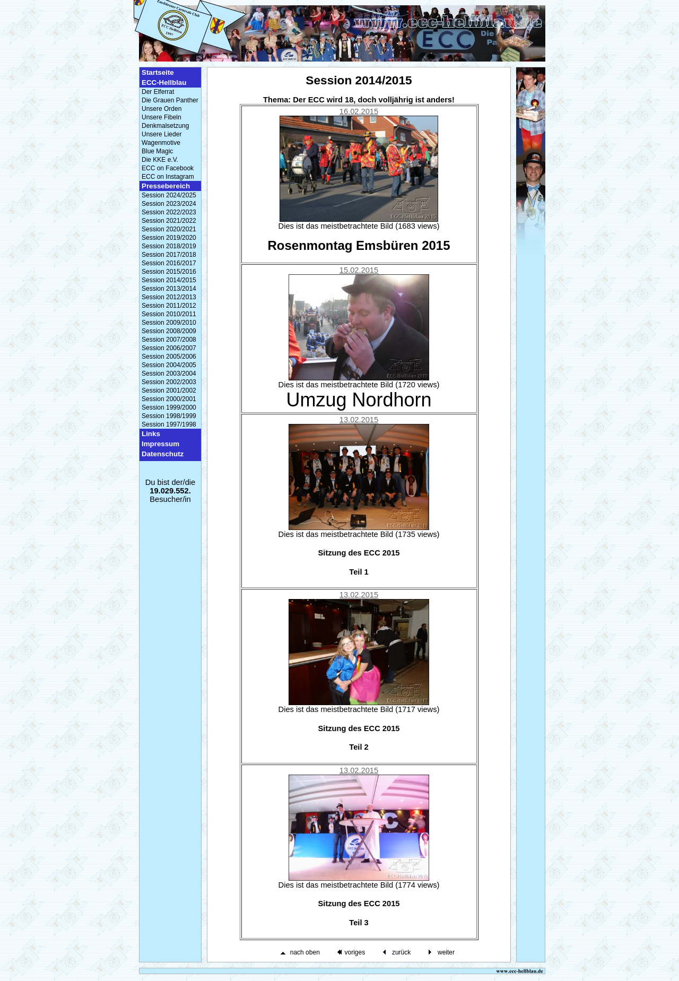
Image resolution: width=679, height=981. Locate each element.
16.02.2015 (359, 111)
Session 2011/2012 (169, 305)
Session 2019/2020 (169, 237)
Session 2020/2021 (169, 229)
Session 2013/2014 (169, 288)
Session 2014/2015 (169, 280)
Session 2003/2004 (169, 373)
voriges (354, 952)
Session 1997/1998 (169, 424)
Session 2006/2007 (169, 348)
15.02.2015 (359, 270)
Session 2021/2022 (169, 220)
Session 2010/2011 (169, 314)
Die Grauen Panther (170, 100)
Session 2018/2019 (169, 246)
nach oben (305, 952)
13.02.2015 (359, 419)
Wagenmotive (161, 142)
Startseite (158, 72)
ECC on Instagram (168, 176)
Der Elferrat (158, 92)
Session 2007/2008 (169, 339)
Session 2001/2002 (169, 390)
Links (151, 434)
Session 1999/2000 (169, 407)
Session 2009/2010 (169, 322)
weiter (446, 952)
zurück (401, 952)
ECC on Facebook (168, 168)
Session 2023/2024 (169, 203)
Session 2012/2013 (169, 297)
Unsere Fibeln (161, 117)
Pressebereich (166, 186)
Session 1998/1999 (169, 416)
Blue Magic (157, 151)
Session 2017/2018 (169, 254)
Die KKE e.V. (160, 159)
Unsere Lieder (161, 134)
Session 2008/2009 (169, 331)
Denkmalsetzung (165, 125)
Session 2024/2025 (169, 195)
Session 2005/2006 (169, 356)
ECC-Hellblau (164, 82)
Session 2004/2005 (169, 365)
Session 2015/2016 (169, 271)
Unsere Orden (161, 108)
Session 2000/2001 (169, 399)
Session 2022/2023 (169, 212)
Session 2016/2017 (169, 263)
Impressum (160, 444)
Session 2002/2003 (169, 382)
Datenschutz (163, 454)
